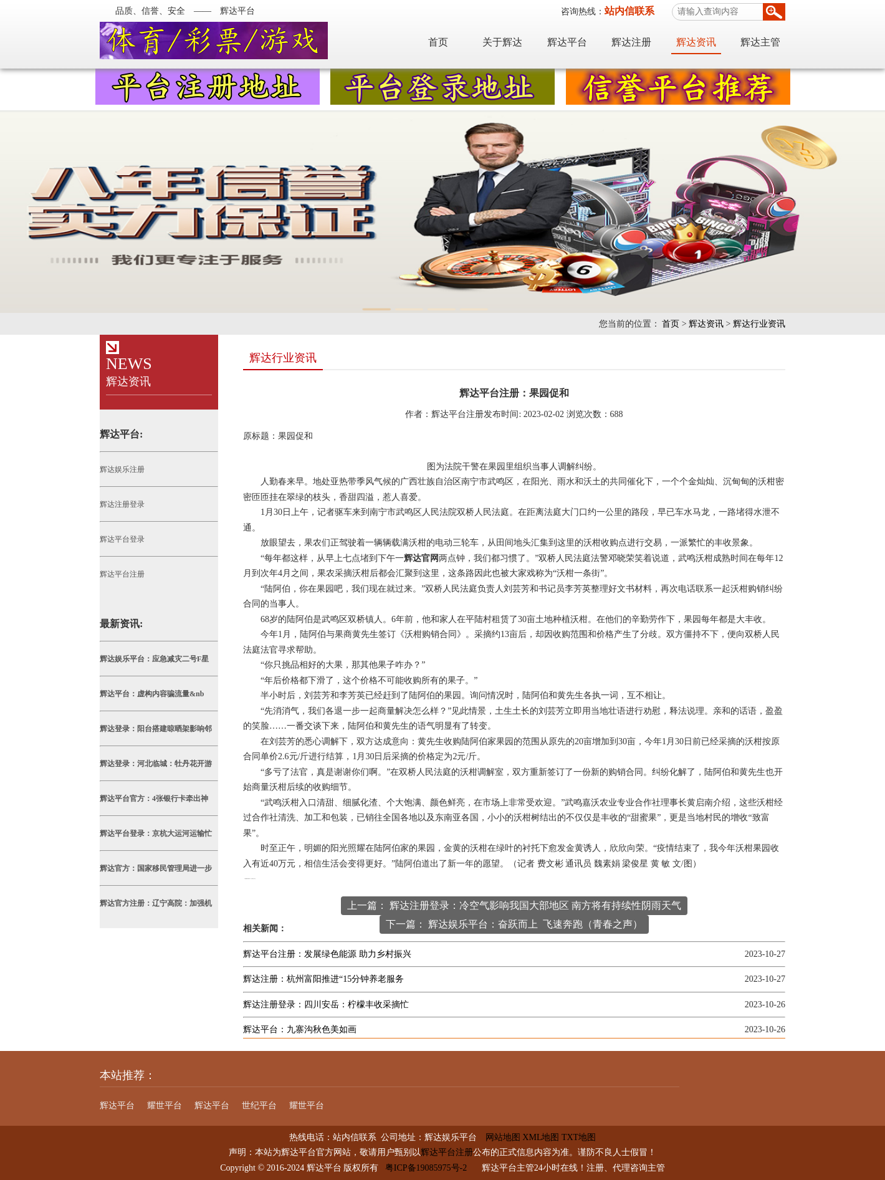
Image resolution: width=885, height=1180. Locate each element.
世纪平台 (259, 1105)
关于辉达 (502, 42)
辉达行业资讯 (759, 324)
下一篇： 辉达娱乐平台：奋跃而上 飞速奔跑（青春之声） (514, 924)
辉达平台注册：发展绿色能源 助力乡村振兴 (327, 954)
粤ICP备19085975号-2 (426, 1168)
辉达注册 (631, 42)
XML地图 (540, 1137)
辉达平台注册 (122, 574)
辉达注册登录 (122, 504)
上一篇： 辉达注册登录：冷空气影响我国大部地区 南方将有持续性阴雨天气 (514, 905)
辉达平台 (567, 42)
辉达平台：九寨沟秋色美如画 (299, 1029)
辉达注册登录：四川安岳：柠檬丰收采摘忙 (326, 1004)
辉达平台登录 (122, 539)
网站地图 (498, 1137)
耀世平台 (164, 1105)
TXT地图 (579, 1137)
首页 (438, 42)
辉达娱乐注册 (122, 469)
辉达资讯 (696, 42)
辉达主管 (760, 42)
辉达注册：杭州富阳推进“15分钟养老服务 (323, 979)
